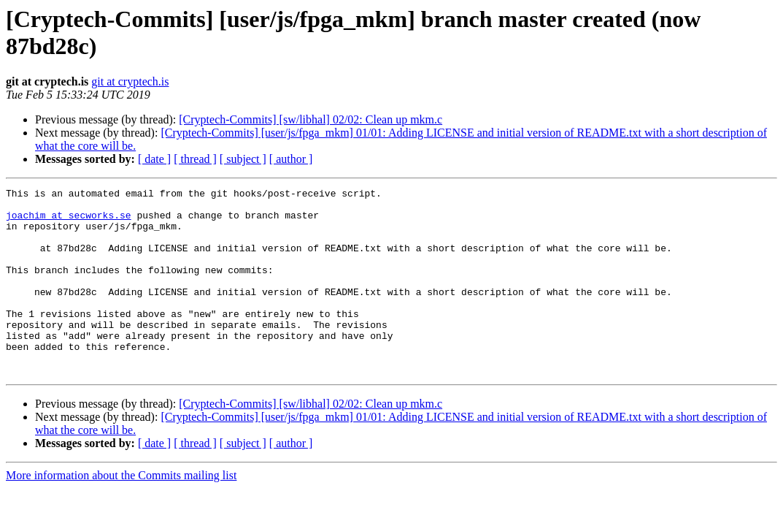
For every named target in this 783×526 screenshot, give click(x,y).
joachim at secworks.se (68, 221)
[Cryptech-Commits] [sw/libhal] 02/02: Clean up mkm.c (310, 119)
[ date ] (154, 159)
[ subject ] (243, 159)
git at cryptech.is (130, 81)
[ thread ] (195, 159)
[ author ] (291, 159)
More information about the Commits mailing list (121, 512)
